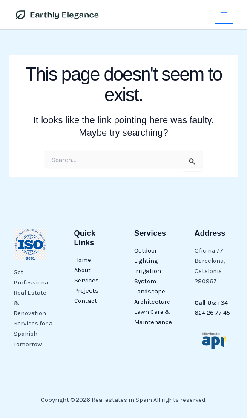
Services (86, 280)
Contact (85, 301)
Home (82, 260)
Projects (86, 290)
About (82, 270)
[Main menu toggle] (224, 15)
